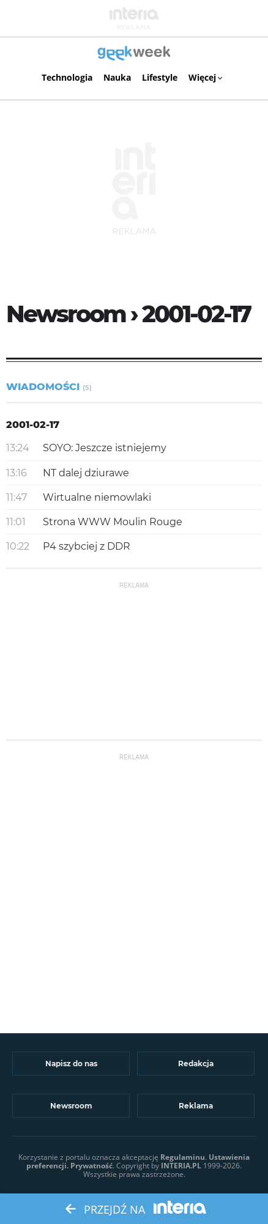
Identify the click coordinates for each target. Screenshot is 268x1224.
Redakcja (196, 1063)
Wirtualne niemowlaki (97, 497)
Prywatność (91, 1165)
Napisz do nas (71, 1063)
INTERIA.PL (181, 1165)
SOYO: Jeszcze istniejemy (104, 448)
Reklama (196, 1105)
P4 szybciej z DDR (86, 546)
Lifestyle (159, 77)
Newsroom (71, 1105)
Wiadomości (49, 387)
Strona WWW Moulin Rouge (112, 522)
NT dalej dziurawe (86, 473)
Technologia (67, 77)
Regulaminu (182, 1157)
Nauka (117, 77)
